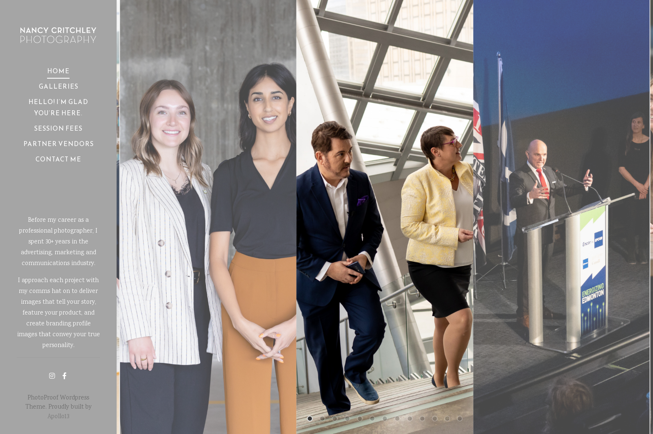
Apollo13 (58, 417)
